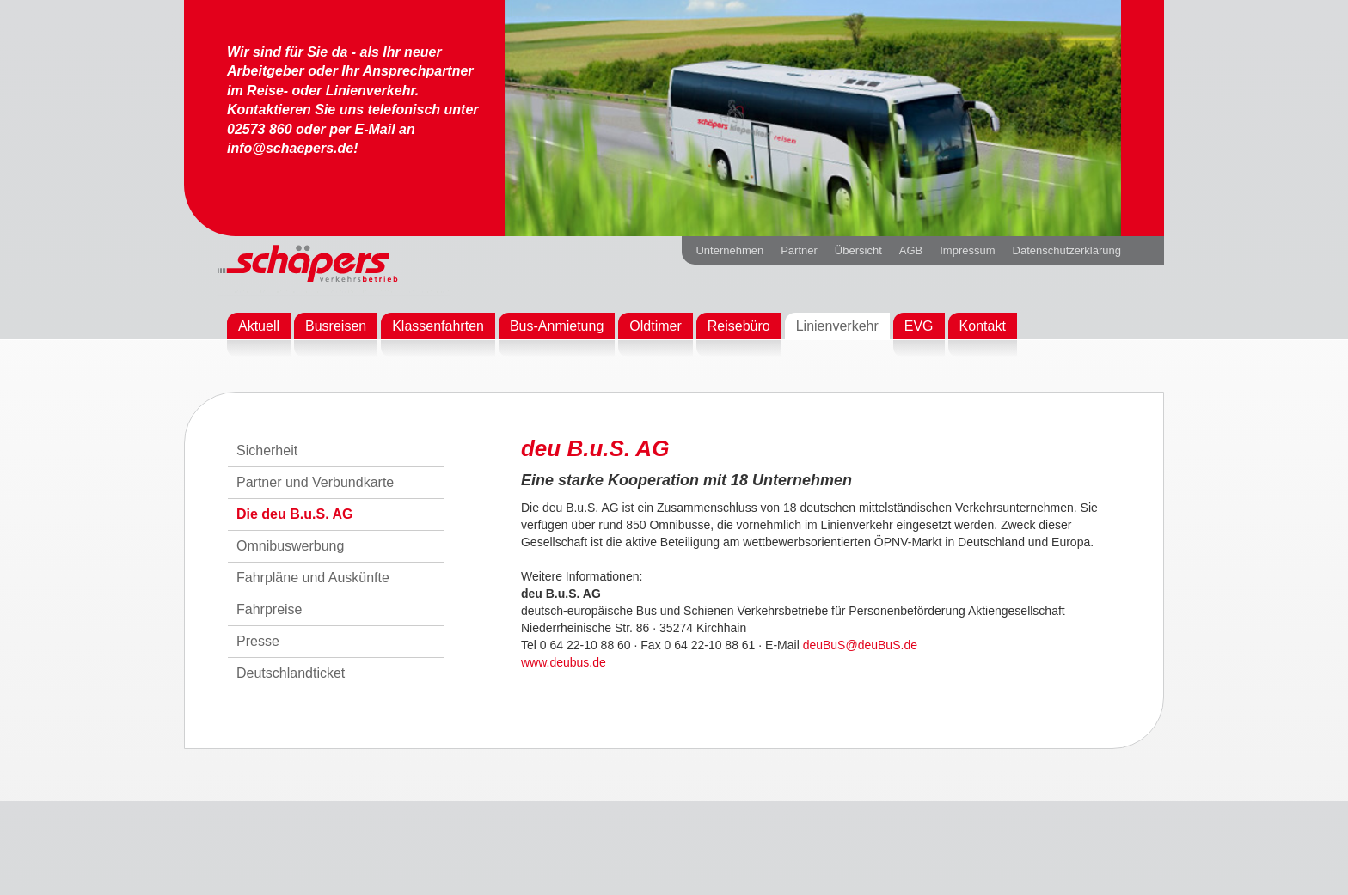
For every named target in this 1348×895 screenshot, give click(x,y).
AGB (910, 250)
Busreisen (335, 326)
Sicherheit (266, 450)
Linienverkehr (837, 326)
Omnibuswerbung (290, 546)
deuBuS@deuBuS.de (860, 645)
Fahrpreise (269, 609)
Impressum (967, 250)
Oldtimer (655, 326)
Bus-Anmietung (557, 326)
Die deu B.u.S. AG (294, 514)
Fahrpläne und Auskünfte (312, 577)
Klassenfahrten (438, 326)
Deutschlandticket (290, 673)
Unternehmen (729, 250)
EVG (919, 326)
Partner (799, 250)
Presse (257, 641)
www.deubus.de (563, 662)
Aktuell (258, 326)
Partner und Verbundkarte (315, 482)
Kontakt (982, 326)
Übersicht (858, 250)
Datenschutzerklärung (1067, 250)
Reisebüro (739, 326)
